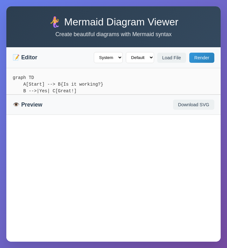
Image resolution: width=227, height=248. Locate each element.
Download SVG (193, 104)
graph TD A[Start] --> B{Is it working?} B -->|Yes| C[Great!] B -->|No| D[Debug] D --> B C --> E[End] (113, 81)
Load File (171, 57)
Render (201, 57)
